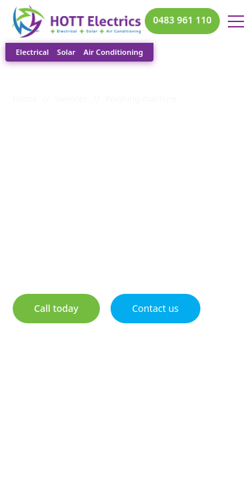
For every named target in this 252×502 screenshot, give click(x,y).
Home (25, 98)
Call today (56, 308)
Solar (66, 52)
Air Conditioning (113, 52)
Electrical (32, 52)
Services (71, 98)
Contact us (155, 308)
